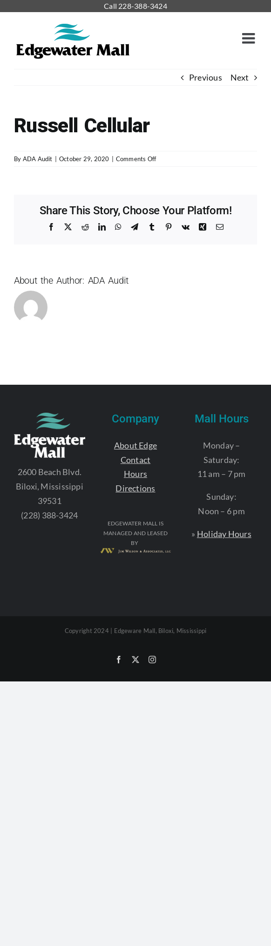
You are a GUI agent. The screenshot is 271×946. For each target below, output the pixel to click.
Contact (136, 460)
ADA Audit (38, 159)
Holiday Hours (224, 534)
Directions (135, 488)
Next (239, 77)
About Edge (135, 445)
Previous (205, 77)
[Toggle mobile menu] (249, 38)
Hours (135, 474)
